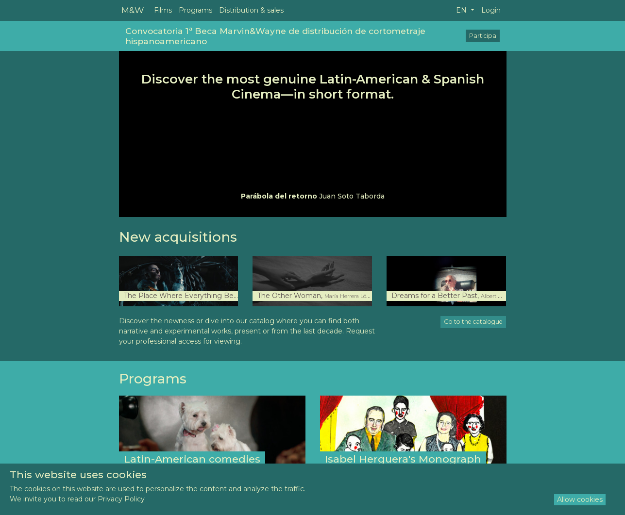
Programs (195, 10)
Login (491, 10)
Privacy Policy (121, 499)
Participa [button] (482, 35)
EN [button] (462, 10)
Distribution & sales (251, 10)
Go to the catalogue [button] (473, 321)
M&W (132, 10)
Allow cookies (580, 499)
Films (163, 10)
